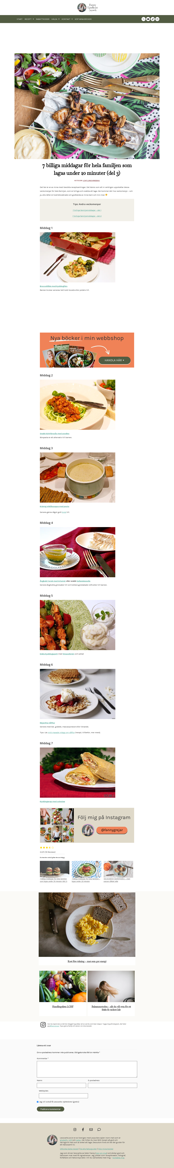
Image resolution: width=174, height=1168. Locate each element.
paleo (78, 1140)
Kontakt (67, 19)
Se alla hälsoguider (88, 1149)
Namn (39, 1080)
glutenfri (64, 1140)
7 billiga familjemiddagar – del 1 (87, 210)
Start (19, 19)
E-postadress (94, 1080)
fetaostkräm (68, 654)
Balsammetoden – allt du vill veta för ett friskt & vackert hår (111, 1008)
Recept (29, 19)
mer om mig (101, 1153)
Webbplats (43, 1091)
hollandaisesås (83, 581)
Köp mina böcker (83, 19)
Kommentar (43, 1058)
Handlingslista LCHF (62, 1006)
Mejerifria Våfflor (47, 723)
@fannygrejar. (54, 1026)
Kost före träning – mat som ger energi (87, 961)
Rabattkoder (42, 19)
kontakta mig (118, 1158)
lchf (70, 1140)
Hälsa (55, 19)
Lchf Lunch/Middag (91, 180)
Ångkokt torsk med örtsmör (53, 581)
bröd (64, 512)
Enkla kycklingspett (49, 654)
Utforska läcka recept (69, 1149)
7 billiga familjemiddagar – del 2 (87, 216)
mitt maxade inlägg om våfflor (61, 732)
